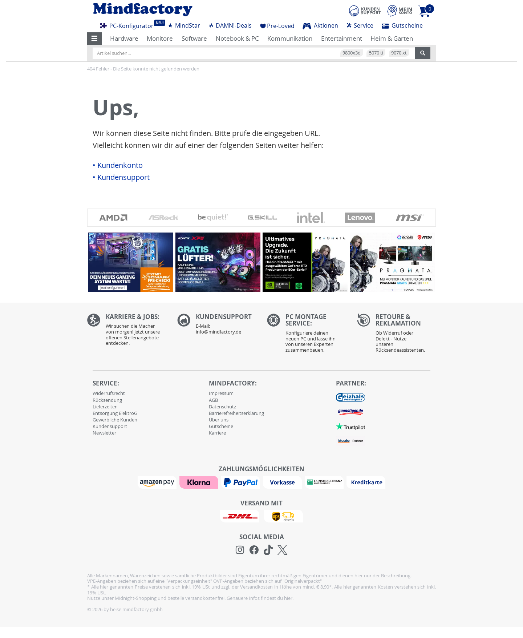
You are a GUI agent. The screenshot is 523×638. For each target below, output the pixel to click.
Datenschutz (222, 406)
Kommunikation (289, 38)
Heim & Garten (391, 38)
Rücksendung (107, 400)
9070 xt (399, 52)
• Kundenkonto (118, 165)
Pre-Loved (277, 26)
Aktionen (320, 25)
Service (359, 25)
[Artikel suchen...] (254, 53)
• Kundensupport (121, 177)
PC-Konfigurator (129, 25)
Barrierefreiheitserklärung (236, 413)
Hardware (124, 38)
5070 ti (376, 52)
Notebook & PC (237, 38)
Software (194, 38)
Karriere (217, 432)
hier (288, 598)
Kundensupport (110, 426)
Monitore (160, 38)
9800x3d (351, 52)
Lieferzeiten (105, 406)
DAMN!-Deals (230, 25)
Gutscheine (402, 25)
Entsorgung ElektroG (115, 413)
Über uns (218, 419)
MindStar (183, 25)
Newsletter (104, 432)
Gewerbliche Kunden (115, 419)
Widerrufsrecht (109, 393)
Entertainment (341, 38)
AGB (213, 400)
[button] (94, 38)
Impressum (221, 393)
